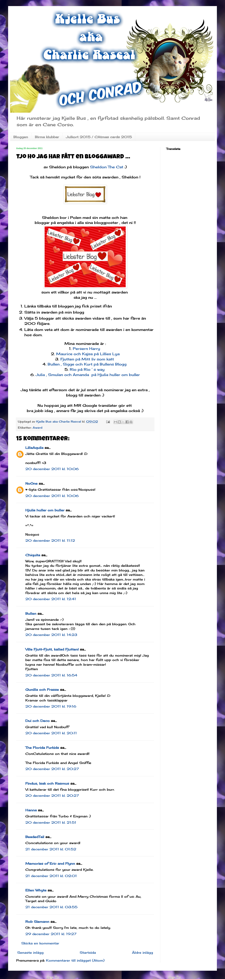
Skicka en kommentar (40, 943)
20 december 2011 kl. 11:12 (50, 540)
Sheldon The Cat (107, 167)
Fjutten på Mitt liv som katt (87, 359)
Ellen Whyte (35, 890)
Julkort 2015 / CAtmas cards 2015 (99, 137)
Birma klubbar (47, 137)
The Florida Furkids (42, 748)
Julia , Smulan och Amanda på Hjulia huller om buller (88, 374)
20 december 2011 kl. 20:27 (52, 769)
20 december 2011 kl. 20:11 (51, 733)
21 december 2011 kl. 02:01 (51, 876)
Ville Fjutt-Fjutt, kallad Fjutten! (52, 649)
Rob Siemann (37, 922)
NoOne (31, 483)
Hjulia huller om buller (44, 510)
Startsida (88, 952)
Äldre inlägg (142, 952)
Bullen (30, 613)
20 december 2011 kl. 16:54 (51, 675)
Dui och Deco (37, 721)
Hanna (31, 810)
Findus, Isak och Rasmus (47, 783)
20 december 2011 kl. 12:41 (50, 599)
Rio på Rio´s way (88, 369)
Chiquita (32, 555)
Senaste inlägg (30, 952)
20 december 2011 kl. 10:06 (52, 469)
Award (37, 427)
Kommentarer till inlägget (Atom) (75, 960)
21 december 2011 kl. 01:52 (50, 849)
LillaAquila (34, 448)
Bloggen (20, 137)
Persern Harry (86, 348)
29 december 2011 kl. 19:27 (50, 934)
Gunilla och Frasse (42, 690)
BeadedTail (34, 837)
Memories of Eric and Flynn (50, 863)
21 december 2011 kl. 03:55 (51, 907)
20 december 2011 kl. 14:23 (51, 635)
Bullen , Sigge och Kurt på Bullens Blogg (88, 364)
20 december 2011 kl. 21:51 (50, 822)
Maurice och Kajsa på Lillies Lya (88, 354)
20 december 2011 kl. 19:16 (50, 706)
